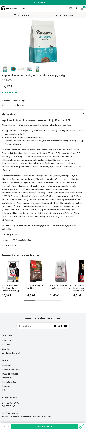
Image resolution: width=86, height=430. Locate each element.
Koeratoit (6, 340)
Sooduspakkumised (64, 15)
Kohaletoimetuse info (41, 2)
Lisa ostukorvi (44, 426)
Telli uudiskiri (60, 326)
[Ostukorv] (82, 8)
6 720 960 (10, 406)
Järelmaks (6, 365)
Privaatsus (7, 377)
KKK (4, 390)
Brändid (5, 348)
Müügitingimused (10, 373)
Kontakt (6, 386)
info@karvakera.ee (10, 413)
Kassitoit (6, 344)
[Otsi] (43, 8)
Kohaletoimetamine (11, 369)
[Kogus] (6, 426)
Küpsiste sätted (9, 381)
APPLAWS (7, 80)
